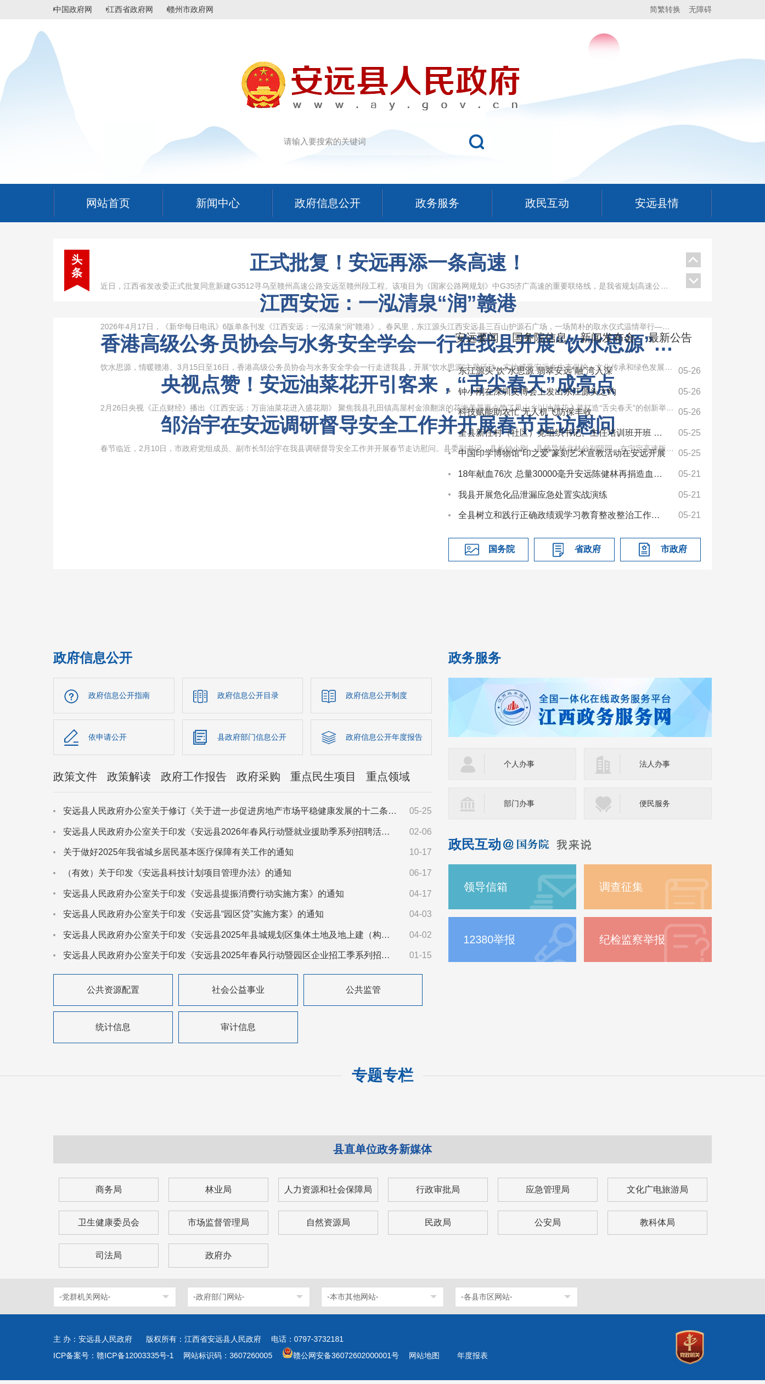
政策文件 (75, 780)
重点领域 (388, 780)
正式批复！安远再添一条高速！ (388, 262)
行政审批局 (438, 1193)
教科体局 (657, 1226)
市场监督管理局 (218, 1226)
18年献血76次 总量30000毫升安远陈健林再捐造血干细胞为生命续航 (563, 474)
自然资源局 (328, 1226)
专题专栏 (382, 1079)
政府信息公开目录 (252, 695)
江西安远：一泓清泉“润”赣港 (388, 303)
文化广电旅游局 (657, 1193)
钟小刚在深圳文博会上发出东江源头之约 (537, 391)
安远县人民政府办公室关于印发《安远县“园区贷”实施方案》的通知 (193, 917)
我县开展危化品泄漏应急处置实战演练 (533, 494)
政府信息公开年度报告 (389, 739)
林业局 (218, 1193)
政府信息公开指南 (123, 695)
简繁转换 (665, 9)
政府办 (218, 1259)
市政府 (674, 549)
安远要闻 (477, 337)
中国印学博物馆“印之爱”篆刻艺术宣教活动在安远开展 (562, 453)
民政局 (438, 1226)
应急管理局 (548, 1193)
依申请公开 (110, 739)
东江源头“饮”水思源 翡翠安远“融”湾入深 (535, 370)
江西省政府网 (139, 9)
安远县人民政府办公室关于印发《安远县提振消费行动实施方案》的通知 (203, 897)
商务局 (108, 1193)
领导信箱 (488, 886)
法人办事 (656, 763)
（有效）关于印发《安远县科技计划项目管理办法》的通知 (177, 876)
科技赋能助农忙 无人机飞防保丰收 (525, 412)
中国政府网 (78, 9)
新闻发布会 (607, 337)
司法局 (108, 1259)
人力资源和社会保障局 (328, 1193)
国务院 (501, 549)
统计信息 (113, 1031)
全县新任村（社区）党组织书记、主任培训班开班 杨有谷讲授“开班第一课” (563, 432)
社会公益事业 (238, 993)
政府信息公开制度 (381, 695)
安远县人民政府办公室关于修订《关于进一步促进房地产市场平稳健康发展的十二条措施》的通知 (231, 814)
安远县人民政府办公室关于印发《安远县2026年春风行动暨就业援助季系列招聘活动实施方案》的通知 (231, 835)
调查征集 (623, 886)
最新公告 (670, 337)
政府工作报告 (194, 780)
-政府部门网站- (218, 1300)
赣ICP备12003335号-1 (135, 1359)
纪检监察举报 (635, 939)
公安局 (548, 1226)
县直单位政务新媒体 (382, 1153)
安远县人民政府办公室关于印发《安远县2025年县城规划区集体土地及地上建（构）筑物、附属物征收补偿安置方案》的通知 (231, 938)
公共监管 (363, 993)
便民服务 (656, 803)
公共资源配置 (113, 993)
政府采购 (258, 780)
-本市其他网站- (352, 1300)
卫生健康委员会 (108, 1226)
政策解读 (129, 780)
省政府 (588, 549)
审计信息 (238, 1031)
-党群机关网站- (84, 1300)
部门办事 (521, 803)
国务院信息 (539, 337)
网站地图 (424, 1359)
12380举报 (492, 939)
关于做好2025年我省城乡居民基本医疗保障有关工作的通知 (178, 855)
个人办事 (521, 763)
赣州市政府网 (205, 9)
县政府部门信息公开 (256, 739)
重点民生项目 (323, 780)
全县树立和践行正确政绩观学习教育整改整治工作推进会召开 (563, 515)
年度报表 (472, 1359)
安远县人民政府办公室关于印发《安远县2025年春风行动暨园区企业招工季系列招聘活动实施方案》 (231, 959)
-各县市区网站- (486, 1300)
